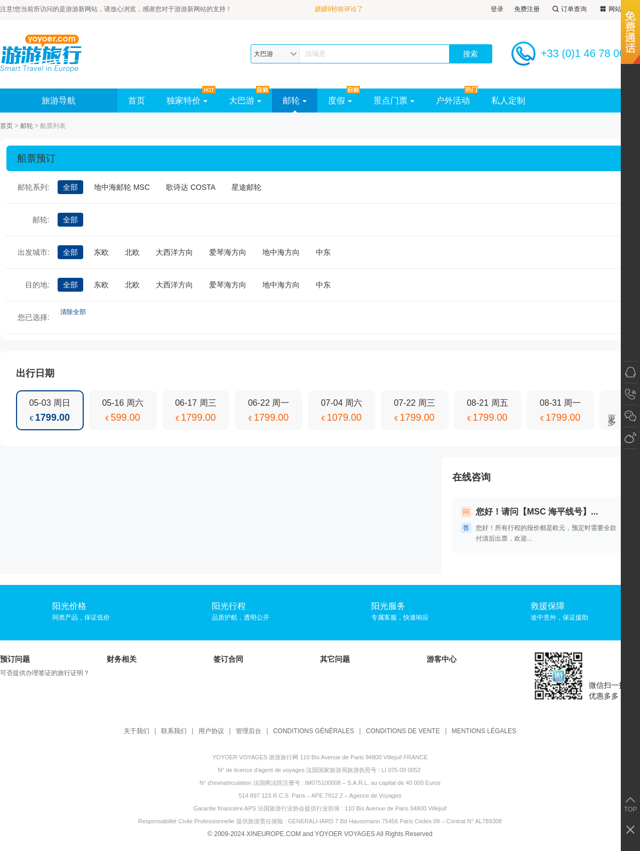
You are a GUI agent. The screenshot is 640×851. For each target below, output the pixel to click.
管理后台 (248, 731)
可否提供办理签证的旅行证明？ (45, 673)
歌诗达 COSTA (190, 187)
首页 (136, 100)
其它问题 (335, 659)
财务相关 (122, 659)
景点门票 (393, 100)
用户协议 (211, 731)
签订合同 (228, 659)
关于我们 (136, 731)
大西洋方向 (174, 252)
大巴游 (245, 100)
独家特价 (186, 100)
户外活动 (453, 100)
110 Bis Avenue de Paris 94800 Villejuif (395, 808)
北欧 (132, 252)
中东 (323, 252)
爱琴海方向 (227, 252)
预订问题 (15, 659)
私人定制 (508, 100)
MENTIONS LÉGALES (484, 731)
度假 (340, 100)
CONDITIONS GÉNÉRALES (313, 731)
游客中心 (442, 659)
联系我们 (174, 731)
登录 (497, 9)
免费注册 (527, 9)
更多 (612, 410)
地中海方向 (281, 252)
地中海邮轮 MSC (122, 187)
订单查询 (568, 9)
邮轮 (295, 100)
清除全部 (73, 312)
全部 (70, 187)
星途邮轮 (246, 187)
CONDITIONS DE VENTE (403, 731)
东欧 (101, 252)
